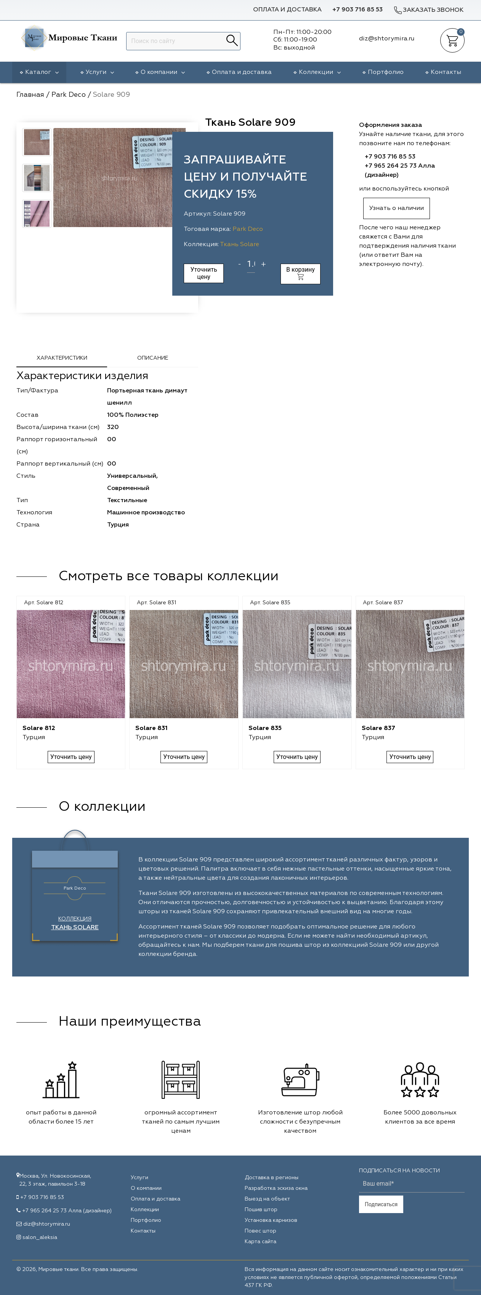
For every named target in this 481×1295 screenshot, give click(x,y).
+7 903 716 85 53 (357, 10)
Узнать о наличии (396, 208)
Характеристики (62, 358)
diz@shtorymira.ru (46, 1224)
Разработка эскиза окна (276, 1188)
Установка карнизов (271, 1220)
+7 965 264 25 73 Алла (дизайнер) (67, 1210)
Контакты (446, 72)
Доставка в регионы (271, 1177)
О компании (163, 72)
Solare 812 (38, 728)
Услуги (100, 72)
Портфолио (386, 72)
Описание (152, 358)
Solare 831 (151, 728)
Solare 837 (378, 728)
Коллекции (320, 72)
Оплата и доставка (287, 10)
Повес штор (260, 1231)
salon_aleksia (39, 1237)
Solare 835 (265, 728)
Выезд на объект (267, 1199)
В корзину (300, 273)
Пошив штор (261, 1209)
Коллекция (75, 923)
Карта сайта (260, 1241)
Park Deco (247, 229)
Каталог (42, 72)
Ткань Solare (239, 245)
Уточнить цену (203, 273)
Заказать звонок (428, 10)
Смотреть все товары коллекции (168, 576)
